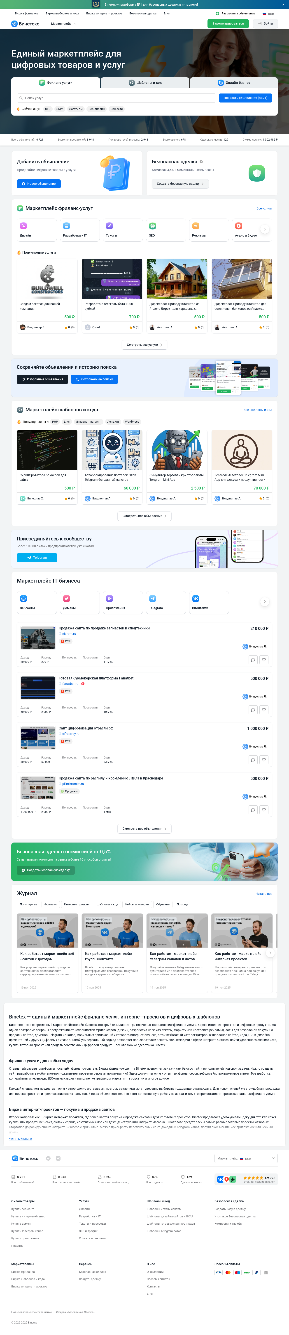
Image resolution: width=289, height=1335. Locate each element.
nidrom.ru (69, 634)
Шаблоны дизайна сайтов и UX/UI (170, 1216)
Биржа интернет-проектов (104, 13)
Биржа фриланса (26, 13)
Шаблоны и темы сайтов (164, 1209)
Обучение (163, 904)
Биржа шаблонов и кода (62, 13)
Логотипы (76, 109)
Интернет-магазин (88, 421)
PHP (55, 421)
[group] (37, 230)
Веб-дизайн (97, 109)
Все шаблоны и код (258, 410)
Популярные (28, 904)
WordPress (132, 421)
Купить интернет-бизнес (28, 1216)
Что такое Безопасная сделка (235, 1216)
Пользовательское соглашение (31, 1312)
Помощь (182, 904)
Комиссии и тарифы (228, 1223)
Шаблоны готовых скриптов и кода (171, 1223)
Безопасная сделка (142, 13)
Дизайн (84, 1209)
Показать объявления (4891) (245, 98)
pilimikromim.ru (73, 784)
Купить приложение (25, 1238)
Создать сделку (90, 1279)
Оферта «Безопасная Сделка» (75, 1312)
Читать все (264, 893)
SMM (59, 109)
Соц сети (117, 109)
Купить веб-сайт (22, 1209)
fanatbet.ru (70, 684)
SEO (48, 109)
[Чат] (253, 659)
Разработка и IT (90, 1216)
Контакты (153, 1286)
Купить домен (21, 1223)
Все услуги (264, 208)
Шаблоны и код (107, 904)
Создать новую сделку (230, 1209)
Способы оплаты (158, 1279)
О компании (155, 1271)
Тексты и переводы (92, 1223)
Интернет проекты (76, 904)
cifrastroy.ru (70, 734)
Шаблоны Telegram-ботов (164, 1231)
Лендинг (113, 421)
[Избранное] (263, 659)
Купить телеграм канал (27, 1231)
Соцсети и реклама (92, 1238)
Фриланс (50, 904)
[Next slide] (270, 952)
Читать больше (20, 1139)
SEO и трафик (88, 1231)
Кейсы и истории (137, 904)
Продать (17, 1245)
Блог (167, 13)
